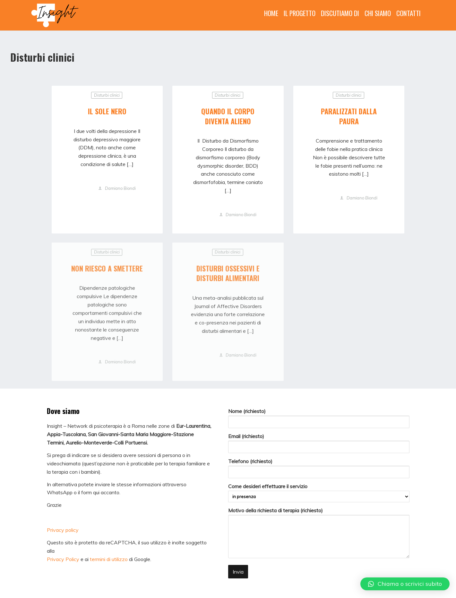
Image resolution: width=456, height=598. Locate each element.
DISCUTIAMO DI (340, 13)
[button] (405, 583)
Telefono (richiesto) (318, 468)
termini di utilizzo (109, 559)
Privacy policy (63, 530)
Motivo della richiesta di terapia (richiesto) (318, 534)
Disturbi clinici (107, 95)
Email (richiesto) (318, 443)
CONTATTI (408, 13)
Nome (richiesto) (318, 418)
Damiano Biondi (120, 188)
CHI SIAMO (378, 13)
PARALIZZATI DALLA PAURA (349, 116)
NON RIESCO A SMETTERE (107, 270)
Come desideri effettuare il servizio (318, 492)
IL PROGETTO (299, 13)
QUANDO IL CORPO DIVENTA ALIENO (227, 116)
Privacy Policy (63, 559)
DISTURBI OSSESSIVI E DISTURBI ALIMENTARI (228, 275)
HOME (271, 13)
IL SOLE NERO (107, 111)
